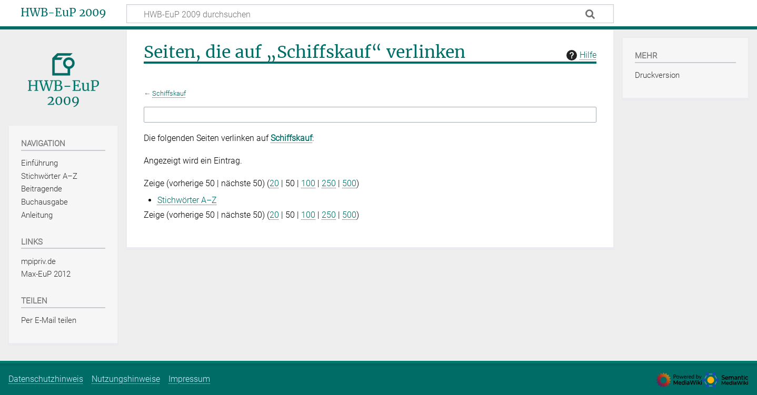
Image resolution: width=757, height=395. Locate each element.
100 (308, 183)
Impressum (189, 379)
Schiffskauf (169, 93)
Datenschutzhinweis (45, 379)
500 (349, 183)
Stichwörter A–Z (187, 200)
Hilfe (580, 55)
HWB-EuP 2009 (63, 12)
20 (274, 183)
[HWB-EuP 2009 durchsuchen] (370, 14)
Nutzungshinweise (126, 379)
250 (329, 183)
